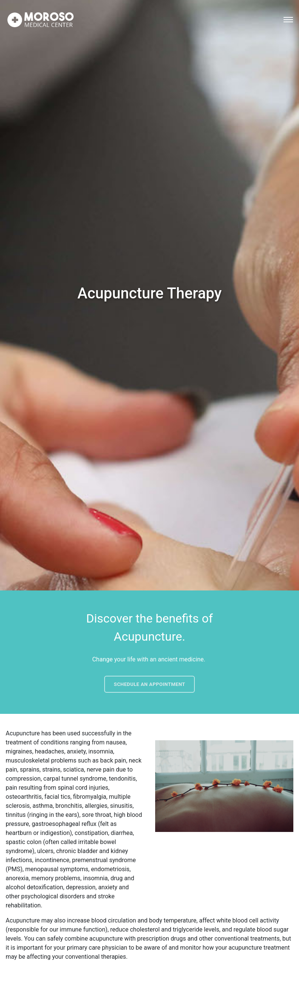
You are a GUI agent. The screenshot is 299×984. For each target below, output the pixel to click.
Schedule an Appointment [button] (149, 684)
